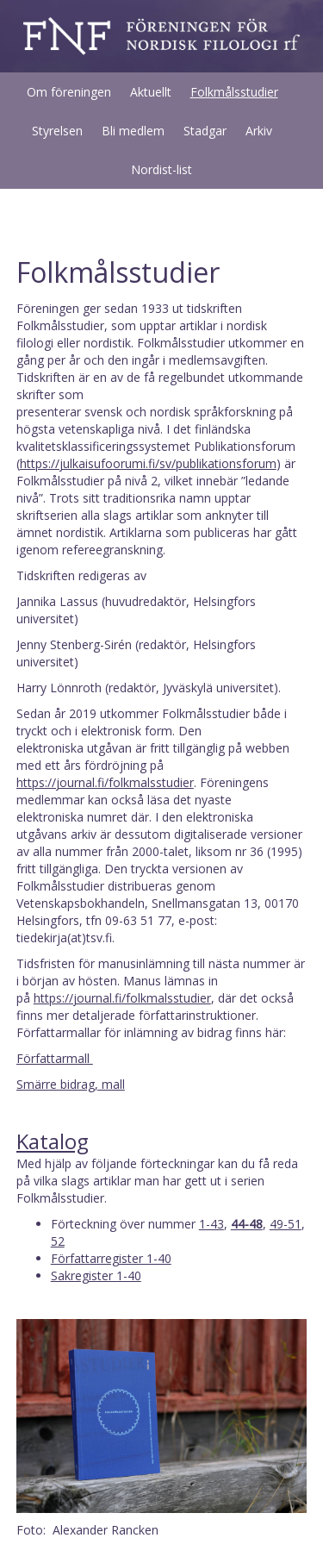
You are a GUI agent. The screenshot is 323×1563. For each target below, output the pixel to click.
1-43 (211, 1224)
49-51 (285, 1224)
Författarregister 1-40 (111, 1258)
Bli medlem (133, 130)
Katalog (52, 1141)
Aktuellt (150, 92)
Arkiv (258, 130)
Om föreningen (69, 92)
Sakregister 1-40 (96, 1275)
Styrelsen (57, 130)
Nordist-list (161, 169)
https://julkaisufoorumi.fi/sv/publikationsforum (148, 463)
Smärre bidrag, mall (70, 1084)
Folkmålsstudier (234, 92)
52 (58, 1241)
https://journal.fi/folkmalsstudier (105, 782)
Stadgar (205, 130)
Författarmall (54, 1058)
